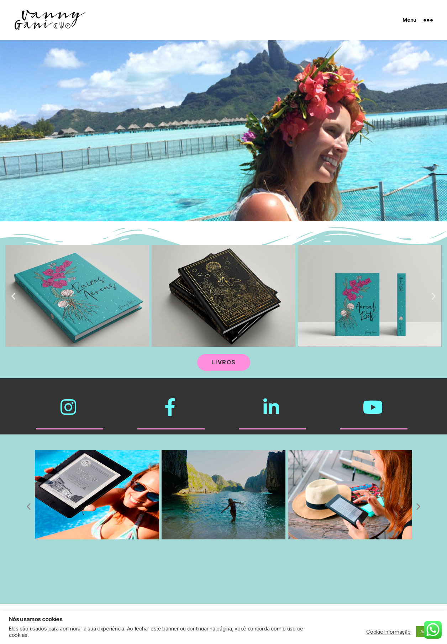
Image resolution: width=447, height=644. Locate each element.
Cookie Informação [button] (388, 632)
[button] (13, 295)
